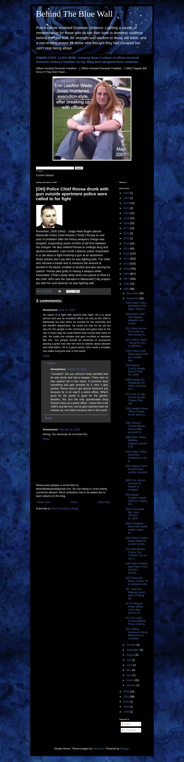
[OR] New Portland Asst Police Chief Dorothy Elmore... (136, 568)
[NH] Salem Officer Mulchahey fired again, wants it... (136, 305)
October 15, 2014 (76, 369)
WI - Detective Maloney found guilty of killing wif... (135, 594)
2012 (126, 253)
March (130, 680)
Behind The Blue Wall (74, 14)
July (129, 660)
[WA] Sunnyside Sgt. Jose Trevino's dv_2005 (135, 514)
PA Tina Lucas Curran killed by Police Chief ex (136, 621)
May (129, 670)
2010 (126, 263)
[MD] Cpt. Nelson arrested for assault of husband (135, 485)
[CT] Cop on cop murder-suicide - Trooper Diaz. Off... (136, 399)
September (133, 649)
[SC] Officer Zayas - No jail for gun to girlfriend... (136, 342)
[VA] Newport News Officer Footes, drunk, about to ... (137, 413)
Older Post (104, 502)
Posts (125, 724)
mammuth (98, 748)
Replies (51, 363)
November (132, 298)
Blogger (124, 748)
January (131, 685)
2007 (126, 278)
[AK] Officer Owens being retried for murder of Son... (137, 541)
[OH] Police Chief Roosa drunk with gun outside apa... (137, 355)
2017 (126, 228)
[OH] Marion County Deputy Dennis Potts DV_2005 (135, 370)
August (130, 654)
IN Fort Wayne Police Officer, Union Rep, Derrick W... (135, 608)
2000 (126, 706)
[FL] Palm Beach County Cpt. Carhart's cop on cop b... (136, 554)
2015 (126, 238)
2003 (126, 696)
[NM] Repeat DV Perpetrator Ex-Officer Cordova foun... (136, 384)
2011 (126, 258)
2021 (126, 208)
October (131, 644)
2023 (126, 203)
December (132, 293)
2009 (126, 268)
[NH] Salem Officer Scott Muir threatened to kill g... (136, 456)
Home (73, 502)
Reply (46, 355)
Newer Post (43, 502)
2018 (126, 223)
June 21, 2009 (67, 309)
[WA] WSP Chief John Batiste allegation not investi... (135, 319)
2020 (126, 213)
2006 (126, 283)
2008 (126, 273)
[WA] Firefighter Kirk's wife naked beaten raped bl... (136, 528)
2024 (126, 198)
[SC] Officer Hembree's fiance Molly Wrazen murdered (137, 634)
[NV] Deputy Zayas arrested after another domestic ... (137, 470)
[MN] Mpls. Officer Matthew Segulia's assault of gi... (136, 442)
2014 (126, 243)
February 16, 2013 (69, 429)
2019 (126, 218)
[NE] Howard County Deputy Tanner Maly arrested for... (135, 427)
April (129, 675)
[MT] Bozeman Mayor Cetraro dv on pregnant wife (137, 581)
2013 (126, 248)
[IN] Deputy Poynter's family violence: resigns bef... (136, 499)
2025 (126, 193)
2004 (126, 691)
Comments (128, 730)
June (129, 665)
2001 (126, 701)
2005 (126, 288)
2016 (126, 233)
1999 (126, 711)
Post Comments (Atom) (65, 508)
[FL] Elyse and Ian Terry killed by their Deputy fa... (136, 331)
